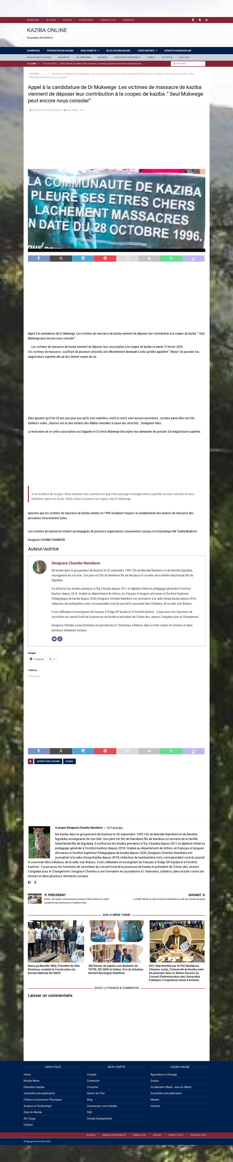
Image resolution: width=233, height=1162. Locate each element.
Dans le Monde (33, 1112)
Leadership (128, 20)
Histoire (155, 1106)
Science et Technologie (38, 1106)
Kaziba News (33, 20)
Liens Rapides (145, 50)
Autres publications (48, 761)
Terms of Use (139, 1135)
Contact (28, 1124)
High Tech (184, 57)
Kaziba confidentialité (114, 1135)
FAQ (89, 1112)
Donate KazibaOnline (177, 50)
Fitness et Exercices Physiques (43, 1099)
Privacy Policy (176, 1135)
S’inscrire (92, 1087)
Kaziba (69, 761)
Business (103, 57)
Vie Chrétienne (83, 57)
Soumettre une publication (39, 1093)
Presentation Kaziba (60, 50)
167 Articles (115, 828)
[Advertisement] (68, 7)
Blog (89, 1099)
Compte (91, 1074)
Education (63, 57)
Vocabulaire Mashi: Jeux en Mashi (171, 1087)
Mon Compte (88, 50)
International (86, 20)
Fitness (151, 57)
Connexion (93, 1080)
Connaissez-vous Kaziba (102, 1106)
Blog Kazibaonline (118, 50)
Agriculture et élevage (39, 57)
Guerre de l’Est (108, 20)
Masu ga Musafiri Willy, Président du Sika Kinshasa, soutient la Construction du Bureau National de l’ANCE (54, 969)
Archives (67, 20)
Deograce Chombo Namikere (46, 110)
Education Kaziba (34, 1087)
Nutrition (167, 57)
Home (27, 1074)
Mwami (155, 1099)
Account (91, 1135)
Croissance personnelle (127, 57)
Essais (155, 1080)
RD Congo (51, 20)
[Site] (60, 638)
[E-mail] (54, 638)
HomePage (33, 50)
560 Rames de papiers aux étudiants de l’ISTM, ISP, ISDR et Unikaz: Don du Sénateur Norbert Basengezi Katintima (115, 969)
